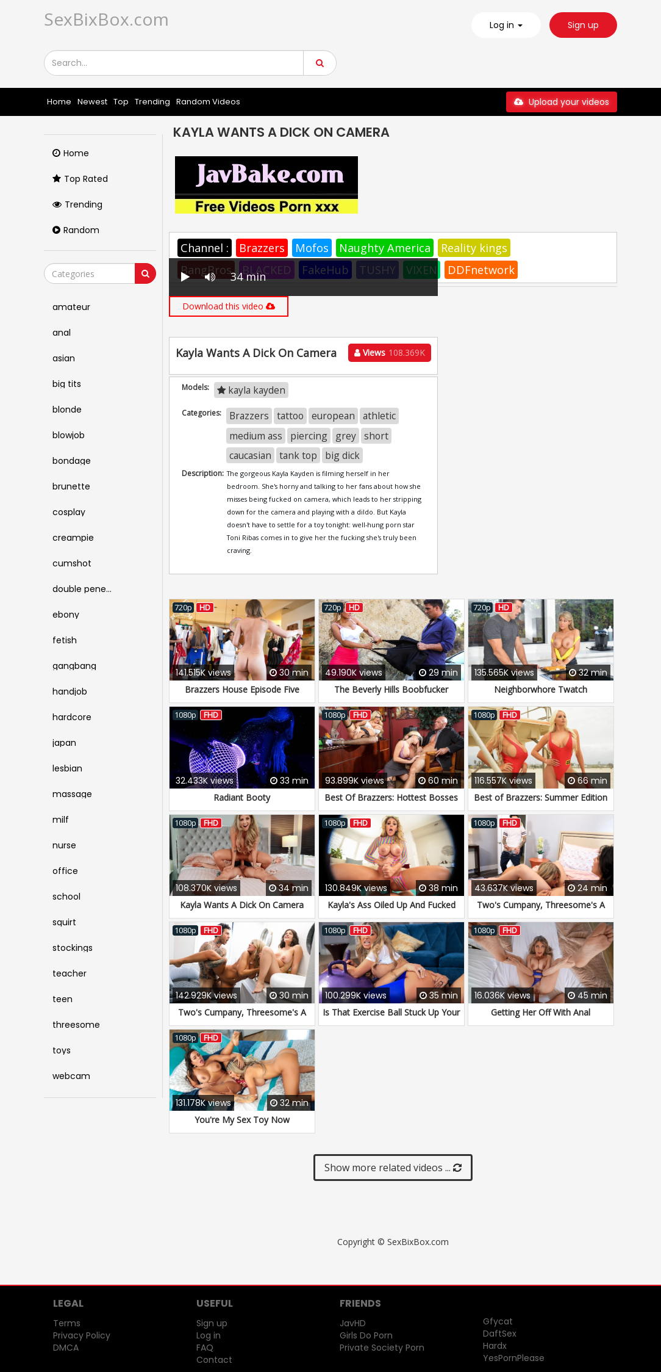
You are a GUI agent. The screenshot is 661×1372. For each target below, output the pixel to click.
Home (59, 101)
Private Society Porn (382, 1347)
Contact (214, 1360)
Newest (92, 101)
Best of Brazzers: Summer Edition (540, 797)
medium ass (255, 435)
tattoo (290, 415)
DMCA (66, 1347)
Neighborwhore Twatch (540, 689)
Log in (208, 1335)
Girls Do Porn (366, 1335)
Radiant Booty (241, 797)
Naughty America (385, 247)
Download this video (228, 306)
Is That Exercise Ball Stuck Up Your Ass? (391, 1018)
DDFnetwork (481, 269)
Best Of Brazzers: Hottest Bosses (391, 797)
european (333, 415)
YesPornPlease (514, 1358)
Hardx (495, 1346)
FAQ (204, 1347)
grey (345, 435)
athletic (379, 415)
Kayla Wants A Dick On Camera (242, 905)
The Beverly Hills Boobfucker (391, 689)
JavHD (353, 1323)
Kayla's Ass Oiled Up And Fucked (391, 905)
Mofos (312, 247)
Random (75, 230)
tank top (298, 455)
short (376, 435)
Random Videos (208, 101)
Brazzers (262, 247)
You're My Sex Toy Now (242, 1119)
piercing (308, 435)
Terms (66, 1323)
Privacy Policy (81, 1335)
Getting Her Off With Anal (540, 1012)
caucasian (250, 455)
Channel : (204, 247)
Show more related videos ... (393, 1167)
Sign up (583, 25)
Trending (152, 101)
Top (121, 101)
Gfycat (498, 1321)
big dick (342, 455)
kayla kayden (251, 390)
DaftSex (499, 1333)
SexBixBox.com (106, 19)
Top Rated (80, 179)
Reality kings (474, 247)
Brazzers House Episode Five (242, 689)
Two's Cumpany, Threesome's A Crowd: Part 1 (541, 911)
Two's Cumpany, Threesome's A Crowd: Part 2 (242, 1018)
